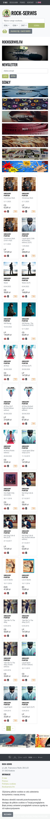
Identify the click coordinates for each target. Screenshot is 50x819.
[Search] (23, 20)
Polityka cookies (9, 784)
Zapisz (5, 76)
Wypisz (13, 76)
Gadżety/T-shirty (25, 154)
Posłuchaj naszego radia (25, 53)
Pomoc (22, 2)
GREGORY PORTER (7, 194)
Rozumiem (7, 814)
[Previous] (4, 728)
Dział (6, 25)
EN (38, 2)
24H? (23, 25)
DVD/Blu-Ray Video (25, 116)
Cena (14, 25)
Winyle (25, 104)
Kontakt (30, 2)
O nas (5, 2)
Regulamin (14, 2)
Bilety (25, 129)
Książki (25, 141)
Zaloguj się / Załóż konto (20, 31)
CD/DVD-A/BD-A (25, 91)
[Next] (13, 728)
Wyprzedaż (25, 166)
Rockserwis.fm (8, 787)
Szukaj (36, 25)
